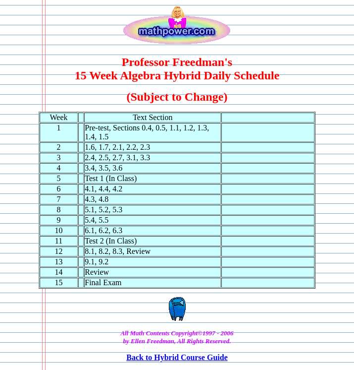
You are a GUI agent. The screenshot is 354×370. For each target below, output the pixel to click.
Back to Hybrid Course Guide (176, 357)
